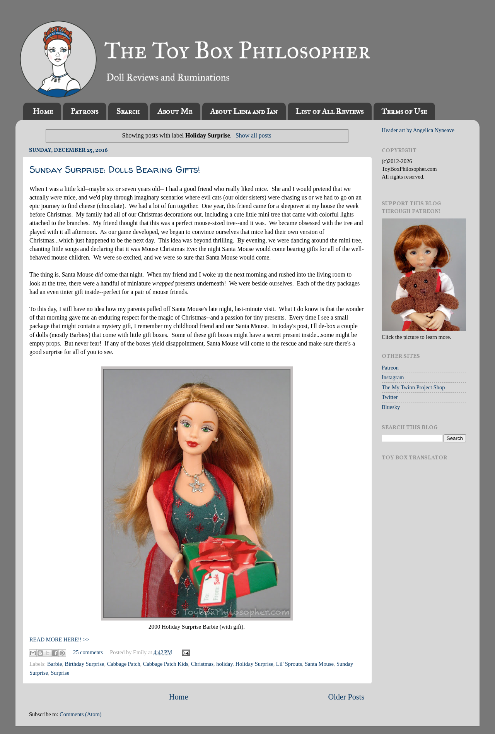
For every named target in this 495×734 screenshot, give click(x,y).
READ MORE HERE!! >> (59, 639)
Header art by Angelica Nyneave (418, 130)
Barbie (54, 664)
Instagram (393, 377)
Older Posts (346, 697)
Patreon (390, 367)
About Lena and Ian (244, 111)
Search (128, 111)
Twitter (390, 397)
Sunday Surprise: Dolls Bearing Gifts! (114, 169)
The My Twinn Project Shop (413, 387)
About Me (174, 111)
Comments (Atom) (80, 714)
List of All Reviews (329, 111)
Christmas (202, 664)
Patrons (84, 111)
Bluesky (391, 407)
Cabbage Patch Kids (165, 664)
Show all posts (253, 135)
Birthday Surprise (84, 664)
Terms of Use (404, 111)
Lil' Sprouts (289, 664)
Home (43, 111)
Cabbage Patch (123, 664)
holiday (224, 664)
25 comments (88, 652)
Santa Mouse (319, 664)
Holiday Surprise (254, 664)
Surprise (60, 673)
